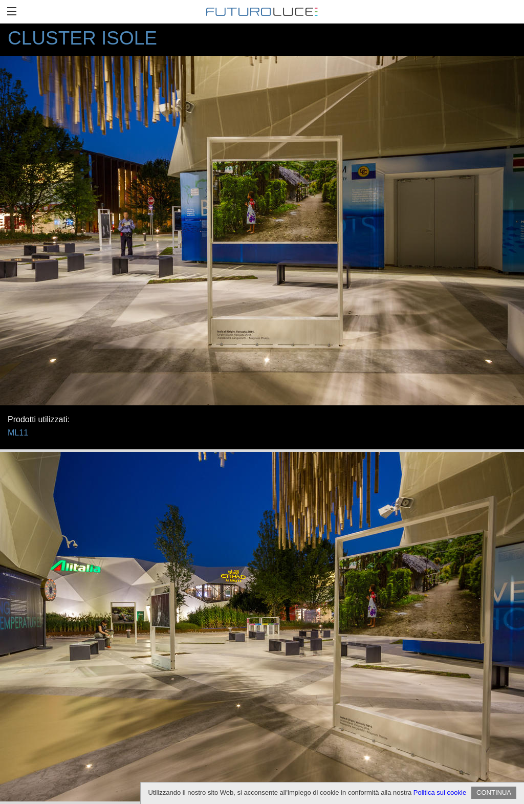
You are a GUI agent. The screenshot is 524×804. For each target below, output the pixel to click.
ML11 (18, 432)
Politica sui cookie (439, 792)
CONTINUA (493, 792)
